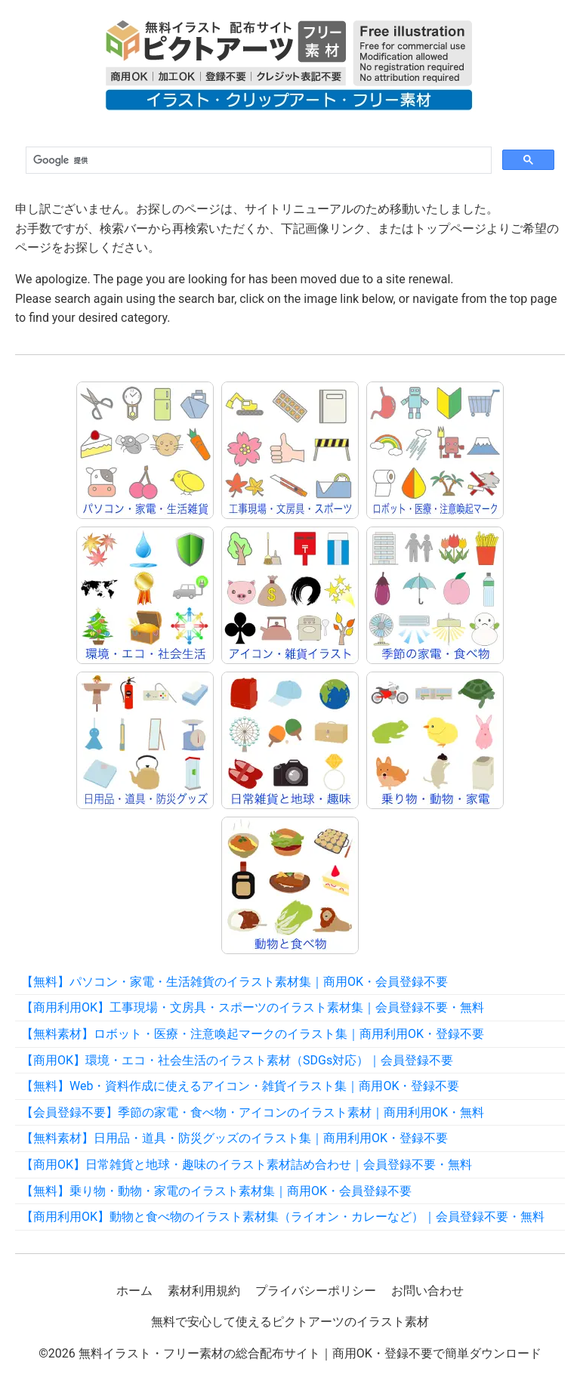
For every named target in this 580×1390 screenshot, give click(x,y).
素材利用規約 (204, 1290)
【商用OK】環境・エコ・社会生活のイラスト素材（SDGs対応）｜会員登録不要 (237, 1060)
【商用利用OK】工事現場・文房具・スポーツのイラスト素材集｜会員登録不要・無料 (252, 1007)
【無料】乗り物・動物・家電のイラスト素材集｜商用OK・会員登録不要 (216, 1191)
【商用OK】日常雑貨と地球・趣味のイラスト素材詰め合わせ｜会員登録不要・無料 (246, 1164)
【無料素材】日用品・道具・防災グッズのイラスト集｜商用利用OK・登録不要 (234, 1138)
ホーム (134, 1290)
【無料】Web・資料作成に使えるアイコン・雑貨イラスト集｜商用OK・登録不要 (240, 1086)
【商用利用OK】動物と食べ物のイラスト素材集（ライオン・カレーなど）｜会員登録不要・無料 (283, 1216)
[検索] (257, 161)
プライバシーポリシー (315, 1290)
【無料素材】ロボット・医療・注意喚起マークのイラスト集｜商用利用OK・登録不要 (252, 1034)
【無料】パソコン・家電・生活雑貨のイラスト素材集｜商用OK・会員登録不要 (234, 982)
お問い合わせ (427, 1290)
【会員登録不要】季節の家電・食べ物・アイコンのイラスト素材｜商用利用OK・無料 (252, 1112)
